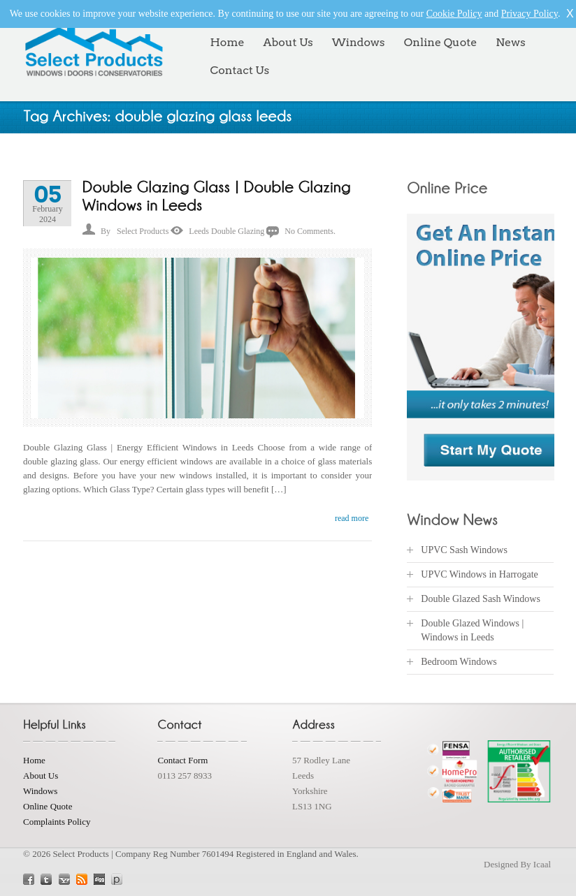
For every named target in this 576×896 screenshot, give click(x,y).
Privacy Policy (529, 13)
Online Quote (440, 42)
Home (227, 42)
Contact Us (239, 70)
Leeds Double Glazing (226, 231)
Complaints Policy (56, 821)
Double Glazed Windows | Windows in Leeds (472, 630)
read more (351, 518)
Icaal (542, 864)
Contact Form (182, 760)
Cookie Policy (454, 13)
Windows (358, 42)
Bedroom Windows (458, 661)
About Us (288, 42)
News (510, 42)
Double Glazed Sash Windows (480, 599)
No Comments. (310, 231)
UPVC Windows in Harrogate (479, 574)
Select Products (142, 231)
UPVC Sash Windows (464, 550)
